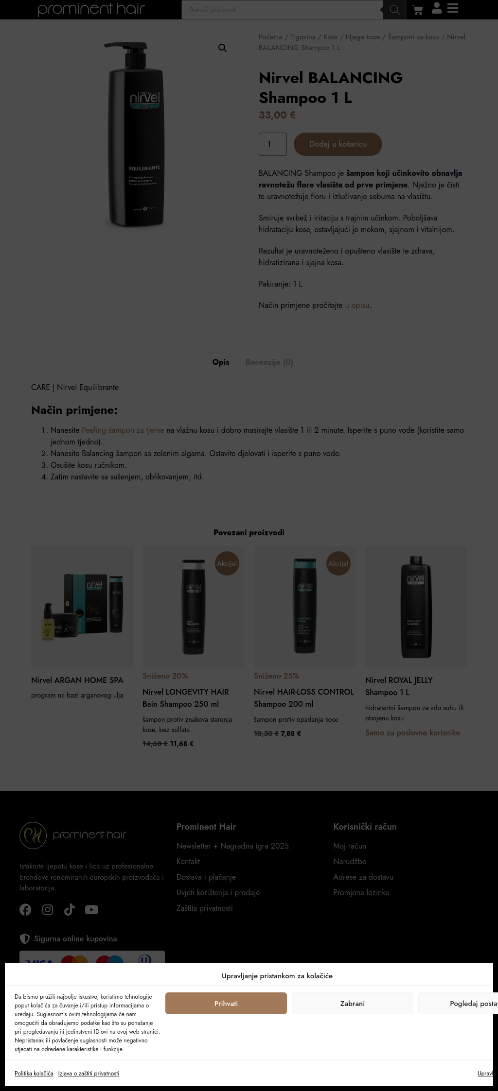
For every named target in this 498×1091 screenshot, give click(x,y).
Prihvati (226, 1003)
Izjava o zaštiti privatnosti (88, 1073)
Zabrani (352, 1003)
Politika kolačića (34, 1073)
